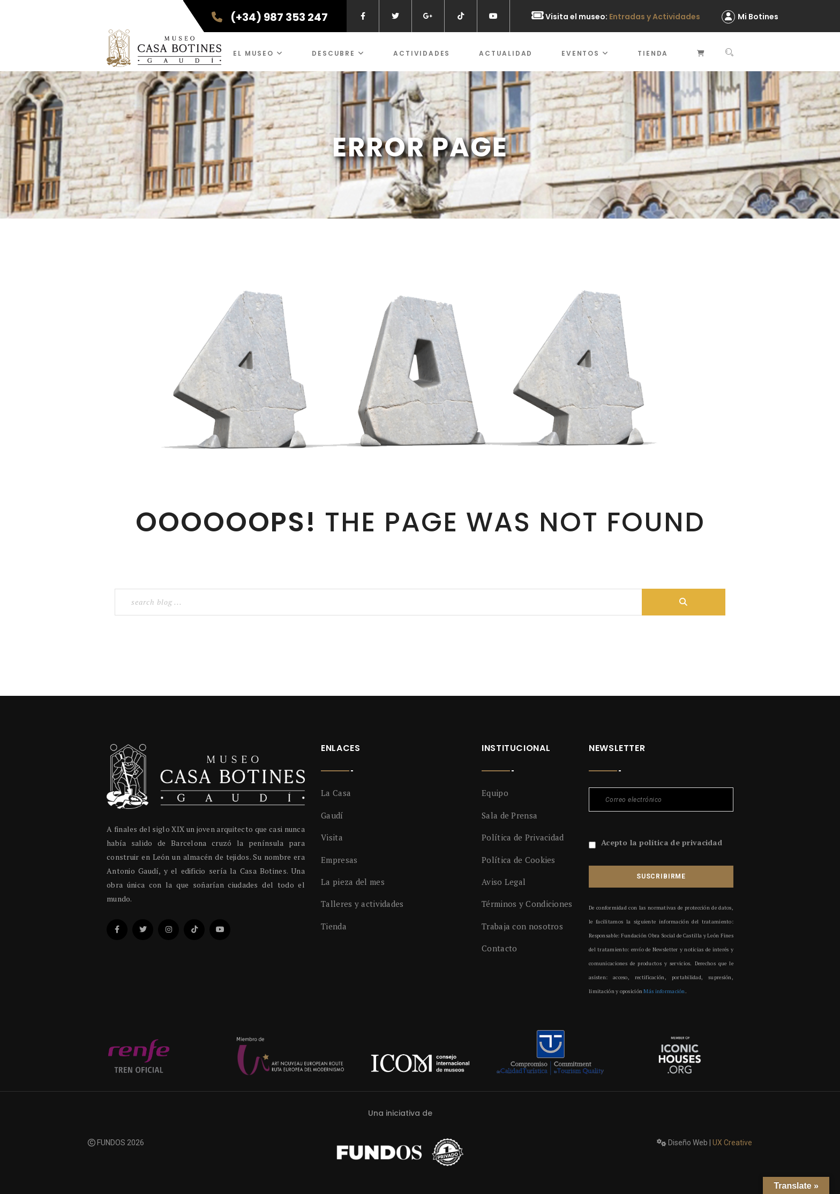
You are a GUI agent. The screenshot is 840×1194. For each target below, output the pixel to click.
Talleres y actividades (362, 903)
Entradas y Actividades (654, 16)
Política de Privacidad (523, 837)
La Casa (336, 792)
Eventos (585, 53)
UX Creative (732, 1142)
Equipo (495, 792)
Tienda (653, 53)
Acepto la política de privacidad (661, 842)
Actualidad (505, 53)
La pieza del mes (353, 881)
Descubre (338, 53)
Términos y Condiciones (527, 903)
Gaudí (332, 815)
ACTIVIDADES (421, 53)
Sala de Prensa (509, 815)
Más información (664, 991)
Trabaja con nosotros (522, 926)
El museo (258, 53)
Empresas (339, 859)
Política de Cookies (519, 859)
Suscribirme (661, 876)
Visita (332, 837)
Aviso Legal (504, 881)
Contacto (499, 948)
